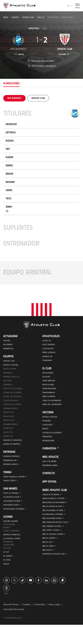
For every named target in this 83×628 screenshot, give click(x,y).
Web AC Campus (49, 540)
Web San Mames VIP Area (52, 512)
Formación (8, 544)
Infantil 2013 (8, 421)
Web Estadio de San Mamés (53, 503)
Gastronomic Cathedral (13, 511)
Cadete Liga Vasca (11, 400)
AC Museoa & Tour (11, 498)
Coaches (7, 551)
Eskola (6, 567)
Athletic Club (28, 17)
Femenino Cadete (10, 408)
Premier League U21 (11, 376)
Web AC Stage (48, 548)
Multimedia (8, 343)
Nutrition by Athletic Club (53, 556)
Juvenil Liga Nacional (12, 396)
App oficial (49, 482)
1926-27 (40, 17)
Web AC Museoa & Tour (52, 507)
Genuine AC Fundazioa (12, 441)
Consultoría (8, 547)
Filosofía (46, 376)
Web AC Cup (47, 544)
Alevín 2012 (8, 429)
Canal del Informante (51, 400)
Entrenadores (48, 441)
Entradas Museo (10, 465)
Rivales (45, 429)
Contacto (48, 474)
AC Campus (8, 559)
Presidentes (47, 437)
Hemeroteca (8, 347)
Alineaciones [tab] (11, 83)
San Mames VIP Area (11, 502)
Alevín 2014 (8, 433)
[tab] (14, 98)
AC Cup (6, 555)
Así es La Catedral (11, 494)
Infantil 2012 (8, 412)
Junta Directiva (48, 380)
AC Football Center (11, 541)
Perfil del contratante (52, 404)
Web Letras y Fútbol (51, 532)
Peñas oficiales (48, 351)
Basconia (7, 380)
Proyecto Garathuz (11, 537)
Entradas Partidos (11, 457)
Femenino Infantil (10, 425)
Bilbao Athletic (9, 368)
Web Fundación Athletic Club (54, 524)
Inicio (5, 17)
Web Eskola (47, 552)
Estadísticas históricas (52, 433)
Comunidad (47, 360)
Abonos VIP (47, 356)
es (70, 6)
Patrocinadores (49, 388)
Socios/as (46, 339)
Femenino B (8, 372)
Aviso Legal (54, 607)
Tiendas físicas (9, 482)
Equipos (15, 17)
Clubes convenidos (11, 533)
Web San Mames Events (52, 520)
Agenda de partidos (11, 445)
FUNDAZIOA (49, 449)
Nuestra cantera (10, 523)
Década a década (49, 417)
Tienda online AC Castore (14, 478)
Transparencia (48, 392)
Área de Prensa (48, 396)
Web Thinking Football (52, 528)
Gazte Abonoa (48, 343)
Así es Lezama (9, 526)
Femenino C (8, 384)
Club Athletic (48, 347)
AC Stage (7, 563)
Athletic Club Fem (10, 364)
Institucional (48, 372)
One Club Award (49, 462)
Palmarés (46, 421)
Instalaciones (48, 384)
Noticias (6, 339)
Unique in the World (51, 495)
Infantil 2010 (8, 417)
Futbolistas (47, 425)
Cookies (26, 607)
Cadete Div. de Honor (12, 404)
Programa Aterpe (49, 466)
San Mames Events (11, 507)
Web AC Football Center (52, 536)
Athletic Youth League (12, 388)
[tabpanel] (41, 190)
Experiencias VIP (9, 461)
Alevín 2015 (8, 437)
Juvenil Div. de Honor (12, 392)
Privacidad (39, 607)
